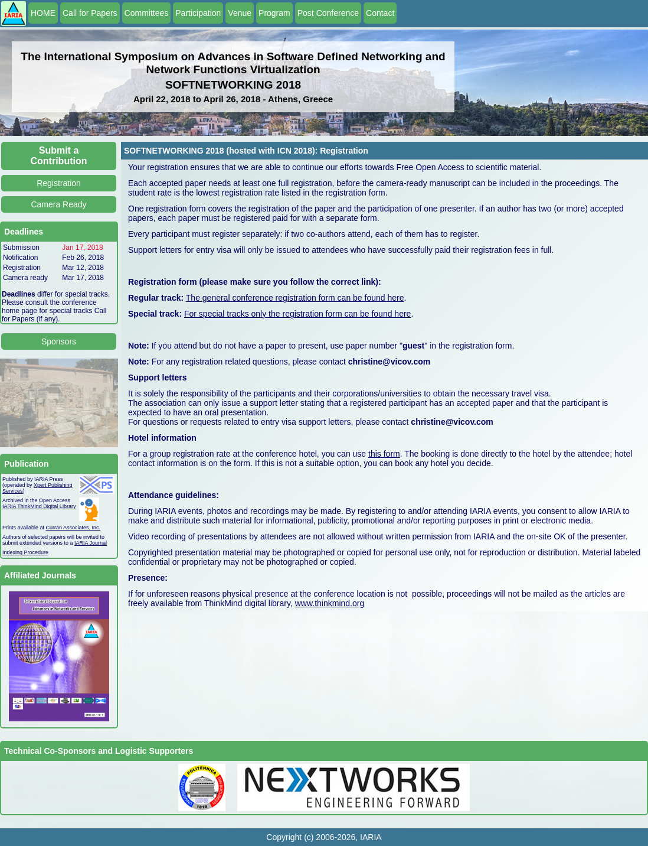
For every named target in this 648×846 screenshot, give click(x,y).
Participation (198, 13)
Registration (59, 183)
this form (384, 453)
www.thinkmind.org (330, 603)
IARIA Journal (90, 543)
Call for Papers (90, 13)
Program (274, 13)
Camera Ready (58, 204)
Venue (239, 13)
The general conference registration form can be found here (295, 297)
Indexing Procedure (25, 552)
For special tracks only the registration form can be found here (297, 313)
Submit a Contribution (59, 155)
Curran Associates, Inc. (73, 528)
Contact (380, 13)
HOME (43, 13)
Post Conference (328, 13)
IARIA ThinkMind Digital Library (39, 506)
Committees (147, 13)
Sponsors (58, 341)
